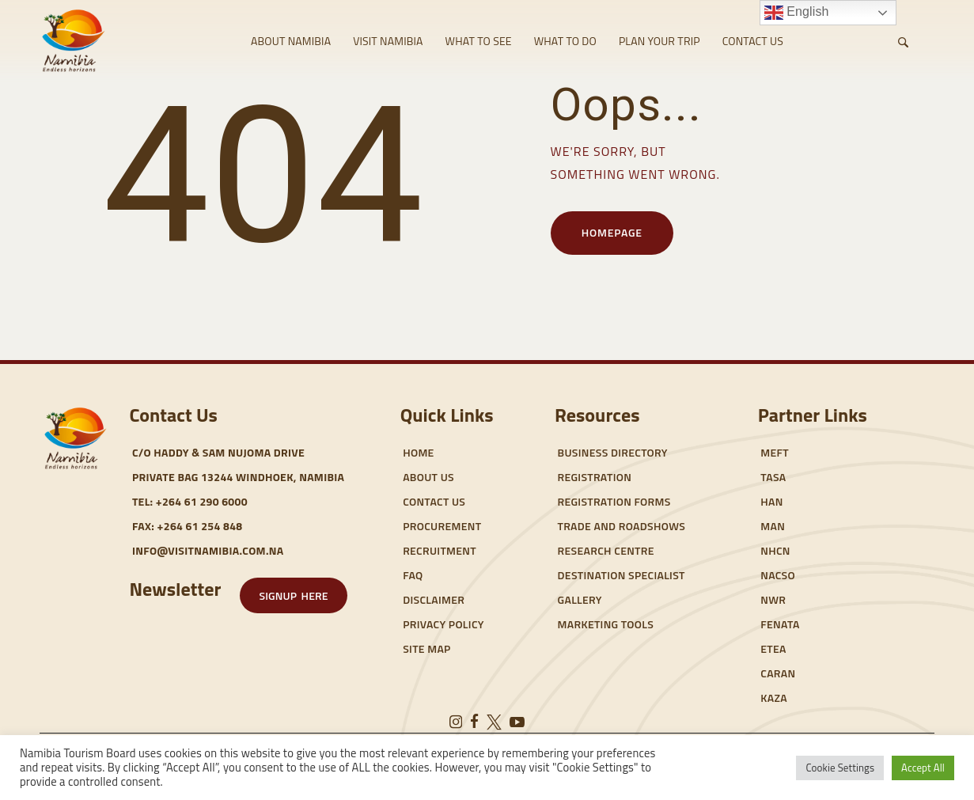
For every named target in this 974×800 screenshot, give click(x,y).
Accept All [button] (923, 767)
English (796, 12)
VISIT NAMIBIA (388, 40)
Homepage (612, 232)
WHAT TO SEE (478, 40)
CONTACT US (752, 40)
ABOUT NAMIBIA (291, 40)
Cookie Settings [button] (839, 767)
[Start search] (903, 42)
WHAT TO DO (565, 40)
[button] (293, 595)
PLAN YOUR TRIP (659, 40)
